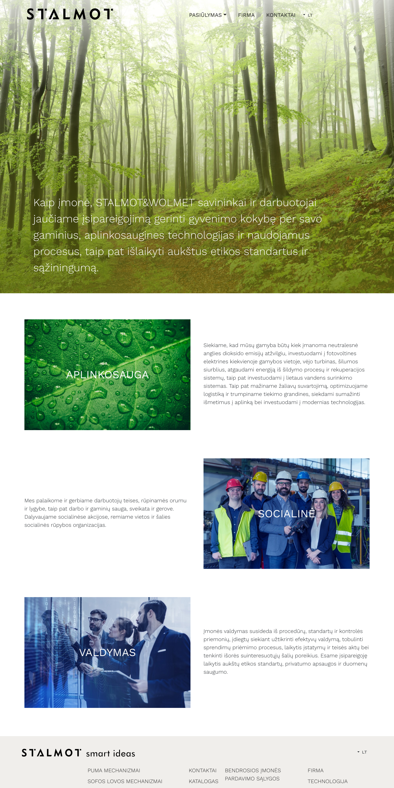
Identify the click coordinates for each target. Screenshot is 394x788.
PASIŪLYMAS (205, 15)
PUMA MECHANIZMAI (114, 770)
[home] (70, 14)
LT (309, 15)
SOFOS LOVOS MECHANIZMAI (125, 781)
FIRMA (246, 15)
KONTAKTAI (281, 15)
